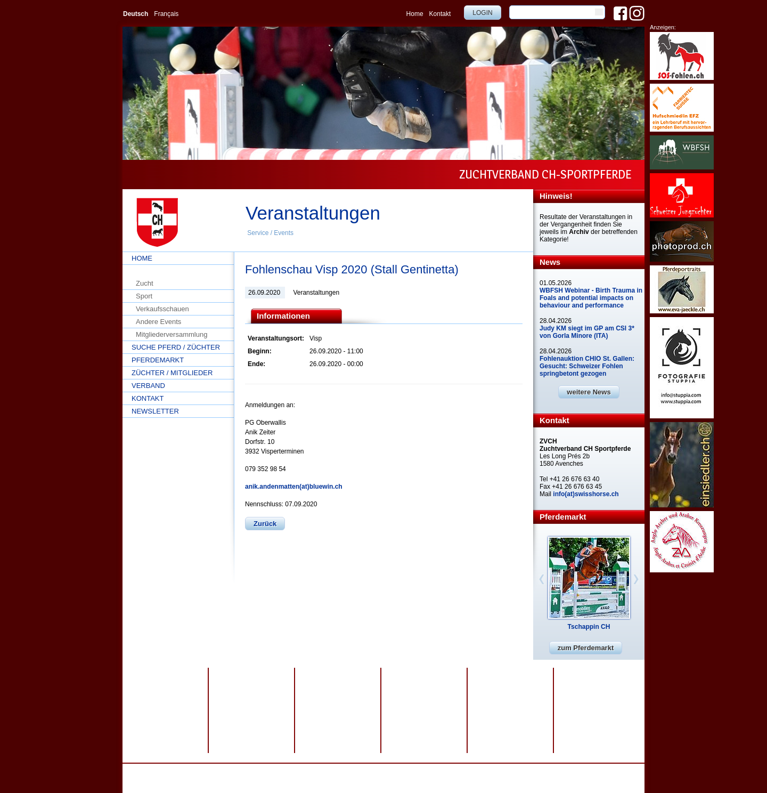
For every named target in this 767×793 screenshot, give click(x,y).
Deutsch (135, 14)
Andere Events (158, 322)
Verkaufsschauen (162, 309)
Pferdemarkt (158, 360)
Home (414, 14)
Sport (144, 296)
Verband (148, 386)
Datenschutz (268, 771)
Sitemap (341, 771)
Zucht (144, 283)
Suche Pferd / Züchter (176, 347)
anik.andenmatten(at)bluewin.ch (293, 486)
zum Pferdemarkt (586, 648)
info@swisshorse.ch (499, 778)
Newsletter (155, 411)
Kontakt (440, 14)
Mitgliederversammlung (171, 334)
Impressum (307, 771)
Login (482, 13)
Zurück (265, 524)
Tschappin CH (589, 626)
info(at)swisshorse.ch (585, 494)
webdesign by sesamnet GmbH (401, 771)
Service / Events (270, 233)
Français (166, 14)
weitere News (588, 392)
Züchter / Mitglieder (172, 373)
